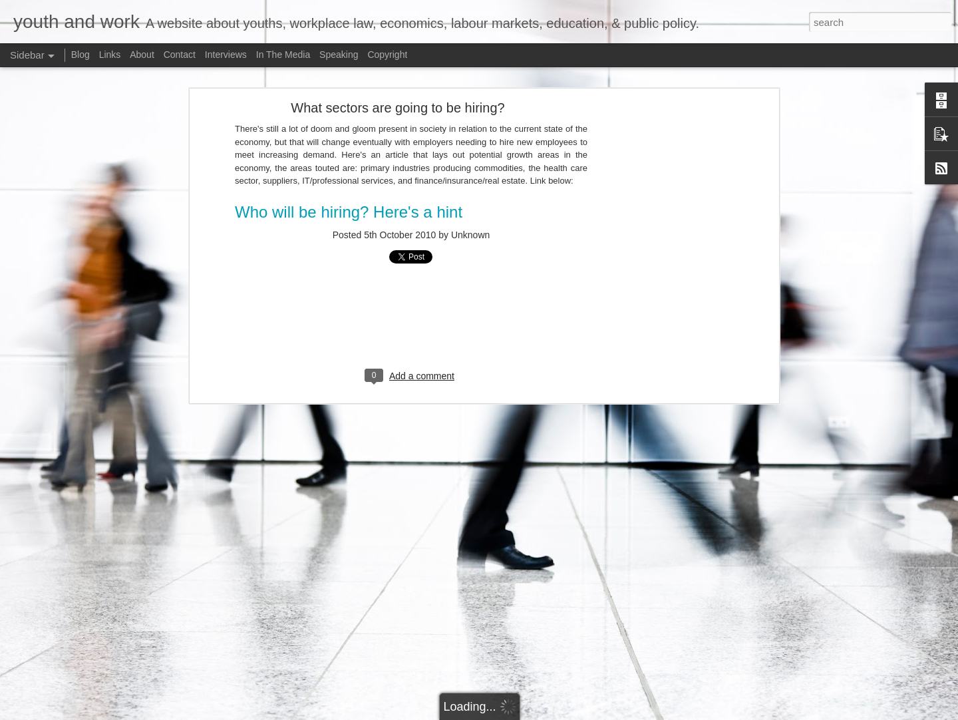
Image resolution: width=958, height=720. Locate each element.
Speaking (338, 54)
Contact (180, 54)
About (142, 54)
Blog (80, 54)
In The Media (283, 54)
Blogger (723, 713)
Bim (660, 713)
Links (110, 54)
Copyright (387, 54)
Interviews (226, 54)
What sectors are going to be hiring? (397, 89)
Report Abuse (762, 713)
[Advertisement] (660, 298)
